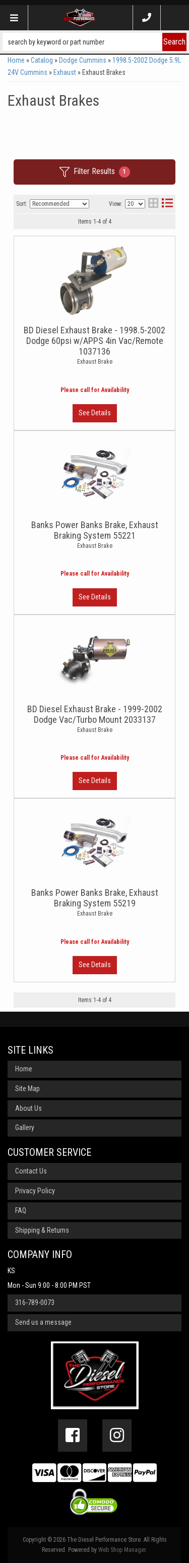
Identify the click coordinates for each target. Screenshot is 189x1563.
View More (95, 413)
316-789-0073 (34, 1302)
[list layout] (167, 204)
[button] (94, 42)
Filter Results (94, 172)
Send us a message (43, 1322)
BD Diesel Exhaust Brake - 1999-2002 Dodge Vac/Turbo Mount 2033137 (94, 714)
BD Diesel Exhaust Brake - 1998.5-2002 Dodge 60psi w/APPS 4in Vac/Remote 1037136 (94, 341)
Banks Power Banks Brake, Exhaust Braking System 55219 (94, 897)
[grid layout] (153, 204)
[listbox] (59, 203)
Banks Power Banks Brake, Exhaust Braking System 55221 (94, 530)
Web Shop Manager (122, 1549)
